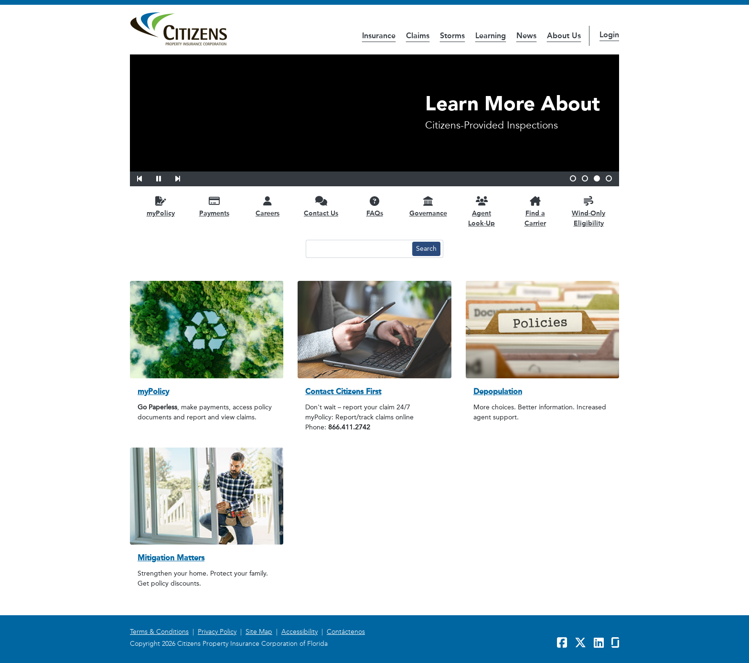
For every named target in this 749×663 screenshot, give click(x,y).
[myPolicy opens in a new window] (160, 206)
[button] (145, 177)
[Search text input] (358, 249)
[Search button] (426, 249)
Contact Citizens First (343, 391)
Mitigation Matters (171, 557)
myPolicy (153, 391)
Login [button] (609, 34)
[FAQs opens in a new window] (374, 206)
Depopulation (497, 391)
